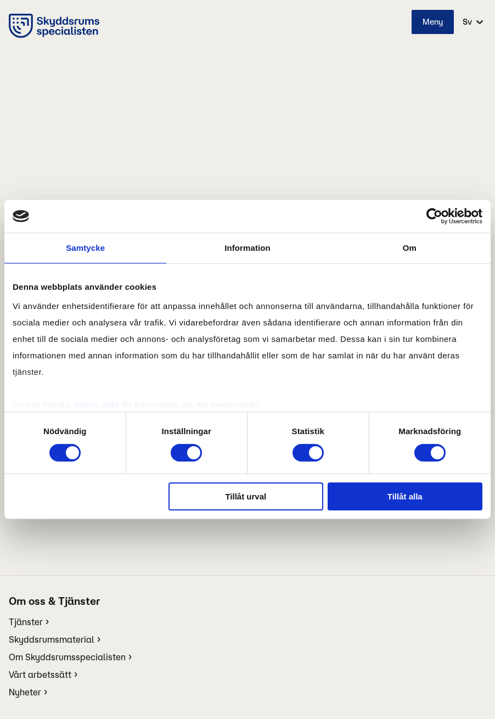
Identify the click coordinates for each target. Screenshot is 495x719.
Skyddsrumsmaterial (51, 639)
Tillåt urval (245, 496)
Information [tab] (247, 247)
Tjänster (26, 622)
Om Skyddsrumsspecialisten (67, 657)
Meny (433, 21)
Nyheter (25, 692)
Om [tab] (410, 247)
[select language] (472, 22)
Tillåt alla (405, 496)
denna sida (96, 404)
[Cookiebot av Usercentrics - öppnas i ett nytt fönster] (434, 216)
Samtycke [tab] (85, 247)
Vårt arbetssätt (40, 674)
